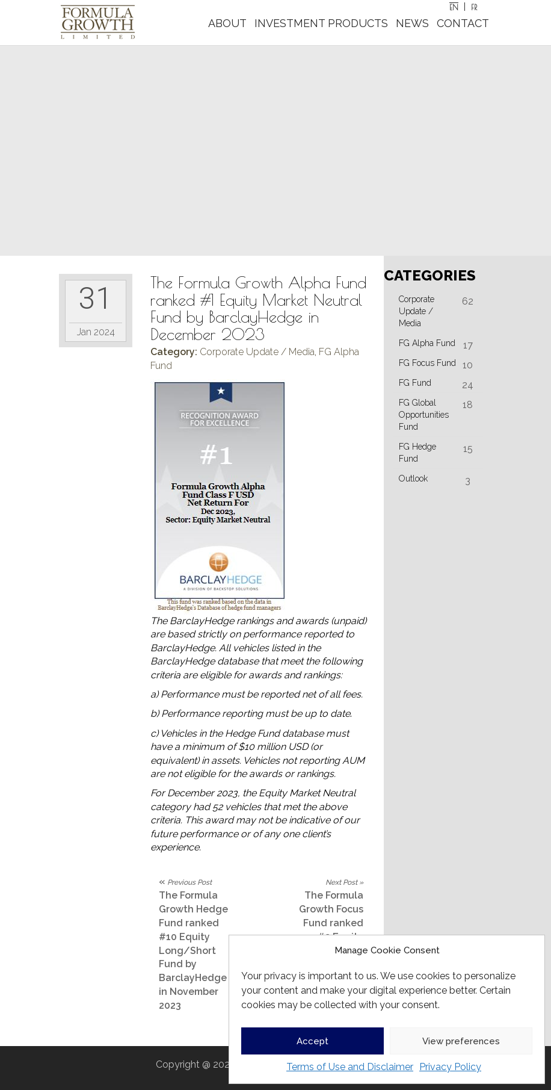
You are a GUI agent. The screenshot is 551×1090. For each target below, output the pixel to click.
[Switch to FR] (474, 6)
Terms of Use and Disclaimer (349, 1067)
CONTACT (463, 23)
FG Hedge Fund (417, 452)
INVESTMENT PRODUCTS (321, 23)
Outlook (413, 478)
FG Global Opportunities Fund (424, 415)
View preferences (461, 1041)
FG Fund (415, 383)
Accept (312, 1041)
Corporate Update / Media (257, 352)
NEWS (412, 23)
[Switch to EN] (454, 6)
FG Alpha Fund (427, 343)
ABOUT (227, 23)
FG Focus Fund (427, 363)
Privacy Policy (450, 1067)
